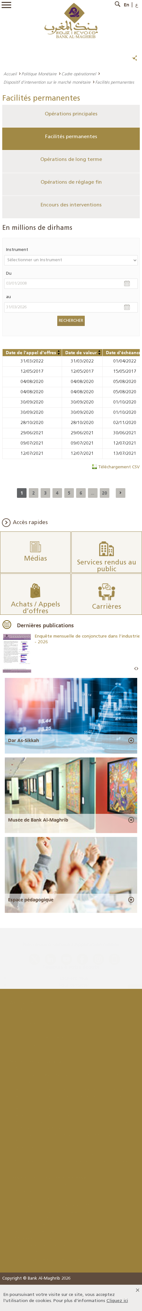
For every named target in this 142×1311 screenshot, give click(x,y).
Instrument (17, 250)
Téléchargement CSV (119, 467)
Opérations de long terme (71, 159)
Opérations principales (71, 114)
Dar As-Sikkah (23, 740)
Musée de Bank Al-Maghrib (38, 820)
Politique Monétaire (39, 73)
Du (9, 273)
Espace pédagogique (30, 900)
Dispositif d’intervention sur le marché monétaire (47, 82)
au (8, 297)
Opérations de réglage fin (71, 182)
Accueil (10, 73)
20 (104, 493)
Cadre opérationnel (78, 73)
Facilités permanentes (71, 136)
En (126, 5)
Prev (135, 669)
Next (137, 669)
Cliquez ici (117, 1300)
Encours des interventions (71, 205)
